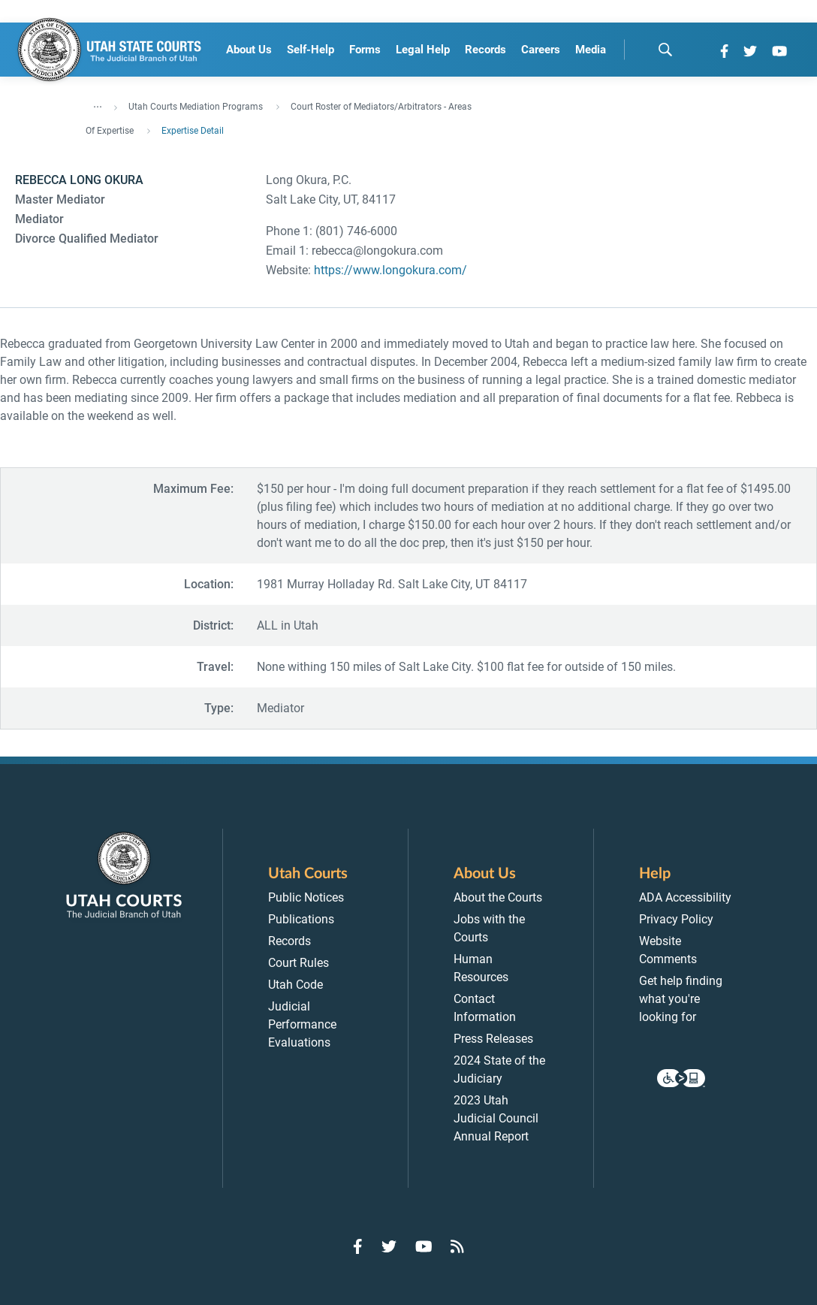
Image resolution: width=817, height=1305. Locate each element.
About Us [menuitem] (249, 49)
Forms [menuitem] (365, 49)
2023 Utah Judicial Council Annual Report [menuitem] (496, 1118)
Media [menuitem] (590, 49)
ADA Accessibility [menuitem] (685, 897)
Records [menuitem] (485, 49)
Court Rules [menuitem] (298, 963)
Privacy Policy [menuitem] (676, 919)
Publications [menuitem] (301, 919)
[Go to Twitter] (750, 51)
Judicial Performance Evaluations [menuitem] (302, 1024)
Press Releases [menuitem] (493, 1039)
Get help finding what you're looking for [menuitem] (680, 999)
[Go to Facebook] (724, 51)
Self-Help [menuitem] (310, 49)
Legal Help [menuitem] (423, 49)
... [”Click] (97, 103)
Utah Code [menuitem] (295, 984)
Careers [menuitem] (540, 49)
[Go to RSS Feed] (457, 1246)
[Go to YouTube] (779, 51)
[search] (665, 49)
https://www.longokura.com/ (390, 270)
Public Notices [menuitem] (306, 897)
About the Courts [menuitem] (498, 897)
